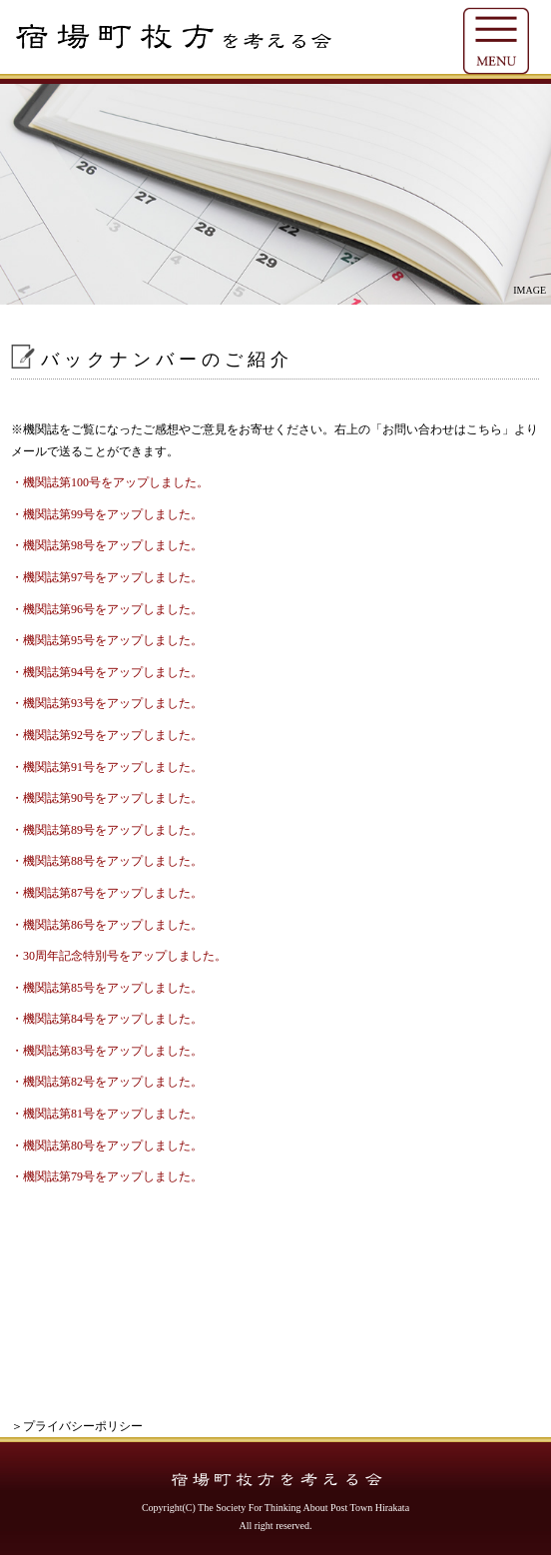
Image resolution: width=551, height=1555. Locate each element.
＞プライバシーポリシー (77, 1426)
